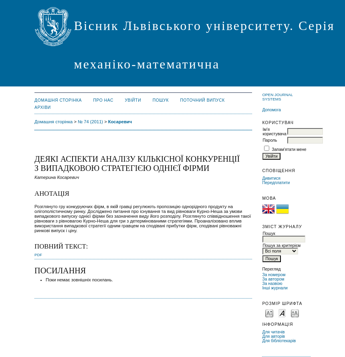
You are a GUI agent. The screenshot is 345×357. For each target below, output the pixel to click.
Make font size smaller (269, 312)
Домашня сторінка (58, 100)
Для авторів (273, 336)
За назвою (272, 283)
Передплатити (276, 183)
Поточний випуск (202, 100)
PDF (38, 255)
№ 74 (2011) (90, 121)
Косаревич (120, 121)
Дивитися (271, 178)
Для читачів (273, 332)
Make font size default (282, 312)
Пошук (161, 100)
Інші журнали (274, 288)
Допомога (271, 110)
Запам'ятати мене (289, 149)
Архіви (42, 107)
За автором (273, 279)
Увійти (133, 100)
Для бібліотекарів (279, 341)
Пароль (269, 140)
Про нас (103, 100)
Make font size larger (295, 312)
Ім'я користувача (274, 131)
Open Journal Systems (277, 96)
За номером (273, 275)
